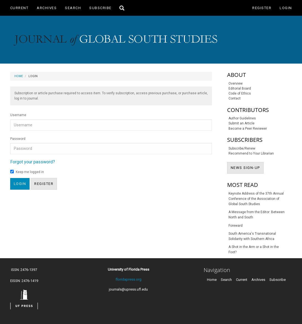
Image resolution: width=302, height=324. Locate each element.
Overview (236, 83)
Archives (47, 8)
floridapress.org (128, 279)
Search (73, 8)
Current (19, 8)
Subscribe (100, 8)
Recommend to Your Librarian (251, 153)
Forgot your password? (32, 161)
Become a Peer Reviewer (248, 128)
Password (17, 139)
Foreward (236, 226)
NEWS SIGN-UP (247, 167)
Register (261, 8)
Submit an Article (241, 123)
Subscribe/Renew (242, 148)
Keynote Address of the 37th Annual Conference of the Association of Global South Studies (256, 199)
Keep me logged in (27, 172)
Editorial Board (240, 88)
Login (286, 8)
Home (18, 76)
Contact (235, 98)
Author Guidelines (242, 118)
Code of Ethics (240, 93)
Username (18, 115)
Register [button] (43, 184)
